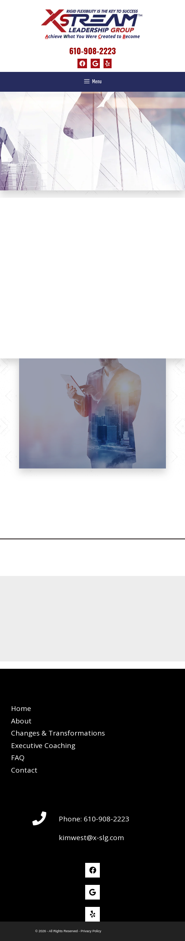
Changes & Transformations (58, 733)
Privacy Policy (91, 931)
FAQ (18, 757)
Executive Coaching (43, 745)
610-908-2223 (92, 50)
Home (21, 708)
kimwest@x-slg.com (91, 837)
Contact (24, 770)
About (21, 721)
